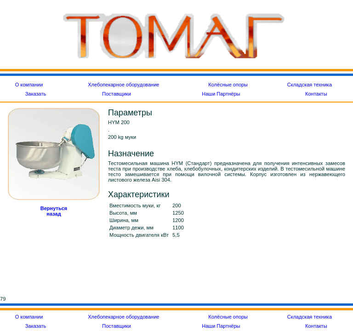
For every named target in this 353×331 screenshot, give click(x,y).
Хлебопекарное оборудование (123, 84)
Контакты (316, 94)
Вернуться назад (53, 211)
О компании (29, 84)
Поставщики (116, 94)
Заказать (35, 94)
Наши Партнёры (221, 94)
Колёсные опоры (228, 84)
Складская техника (309, 84)
